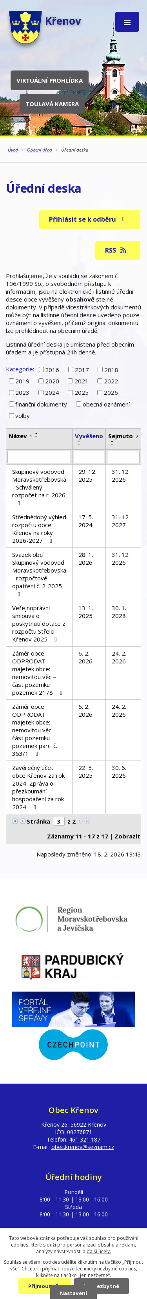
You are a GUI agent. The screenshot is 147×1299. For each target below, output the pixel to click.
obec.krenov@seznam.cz (82, 1147)
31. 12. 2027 (121, 521)
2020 (52, 381)
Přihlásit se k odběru (88, 219)
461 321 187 (84, 1139)
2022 (111, 381)
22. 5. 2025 (85, 771)
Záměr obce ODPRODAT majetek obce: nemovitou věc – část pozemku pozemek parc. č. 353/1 (34, 730)
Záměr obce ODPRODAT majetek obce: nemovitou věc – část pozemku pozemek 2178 (38, 672)
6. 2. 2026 (85, 657)
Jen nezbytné (101, 1286)
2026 (111, 392)
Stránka (38, 821)
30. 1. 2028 (119, 612)
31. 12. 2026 (121, 475)
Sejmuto (123, 436)
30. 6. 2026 (119, 771)
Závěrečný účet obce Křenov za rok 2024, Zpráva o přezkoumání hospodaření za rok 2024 (38, 787)
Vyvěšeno (89, 436)
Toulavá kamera (52, 104)
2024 (52, 392)
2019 (22, 381)
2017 (82, 369)
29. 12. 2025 (87, 475)
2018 (111, 369)
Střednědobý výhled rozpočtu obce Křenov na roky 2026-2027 (39, 528)
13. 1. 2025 (85, 612)
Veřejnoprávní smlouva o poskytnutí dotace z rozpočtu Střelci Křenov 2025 (38, 623)
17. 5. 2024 (85, 521)
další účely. (99, 1251)
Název (21, 436)
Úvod (13, 150)
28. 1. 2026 (85, 558)
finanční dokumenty (41, 404)
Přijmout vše (45, 1286)
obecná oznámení (106, 404)
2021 (81, 381)
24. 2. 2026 (119, 657)
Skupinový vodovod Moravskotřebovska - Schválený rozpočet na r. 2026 (39, 487)
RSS (116, 250)
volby (22, 415)
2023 (22, 392)
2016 (52, 369)
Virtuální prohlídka (49, 80)
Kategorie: (20, 369)
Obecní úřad (39, 150)
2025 (81, 392)
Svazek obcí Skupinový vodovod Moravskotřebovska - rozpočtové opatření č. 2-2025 (39, 574)
